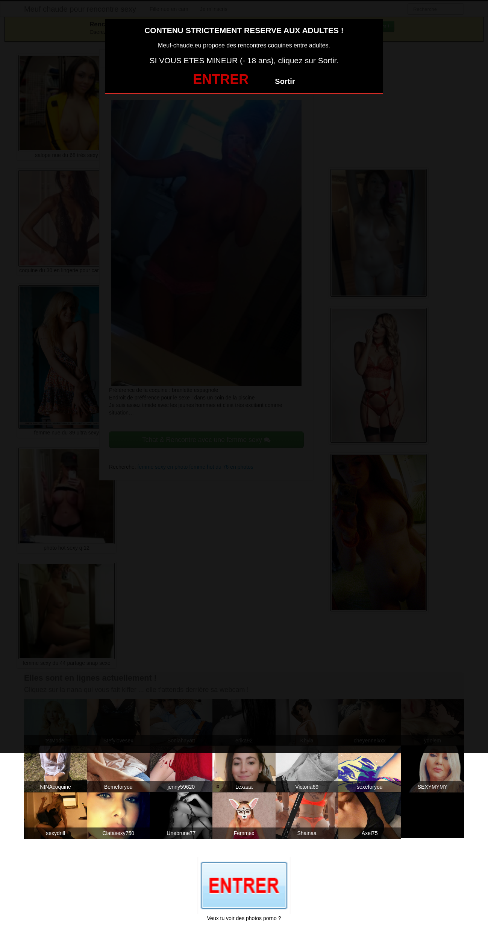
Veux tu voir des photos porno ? (244, 918)
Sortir (285, 81)
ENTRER (221, 79)
